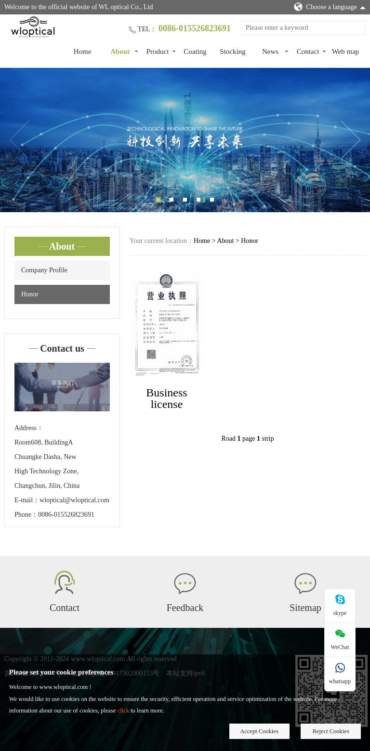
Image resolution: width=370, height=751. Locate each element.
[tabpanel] (185, 140)
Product (157, 51)
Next (350, 140)
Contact (308, 51)
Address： (28, 428)
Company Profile (44, 270)
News (270, 51)
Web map (345, 51)
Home (83, 51)
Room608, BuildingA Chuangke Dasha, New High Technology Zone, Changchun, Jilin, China (46, 464)
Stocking (232, 51)
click (123, 710)
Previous (19, 140)
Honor (30, 294)
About (120, 51)
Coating (195, 51)
